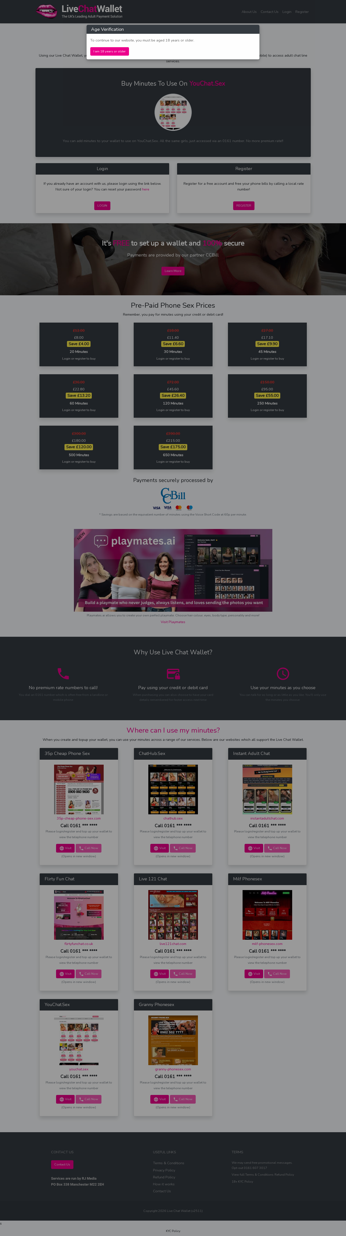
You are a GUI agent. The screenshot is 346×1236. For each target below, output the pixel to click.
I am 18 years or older (110, 51)
